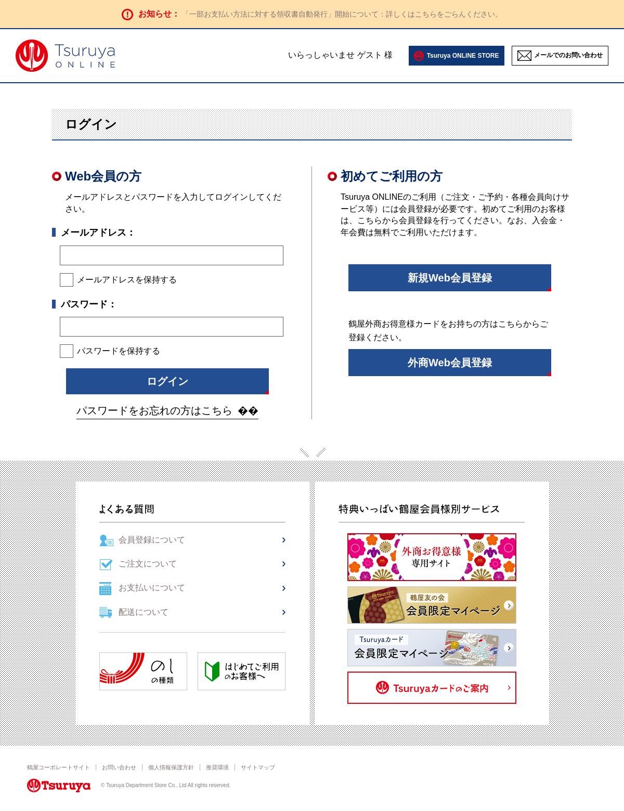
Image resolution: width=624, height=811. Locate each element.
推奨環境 (217, 767)
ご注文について (148, 563)
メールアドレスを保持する (127, 279)
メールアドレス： (98, 232)
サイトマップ (258, 767)
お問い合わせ (119, 767)
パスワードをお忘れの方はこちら (154, 410)
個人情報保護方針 (171, 767)
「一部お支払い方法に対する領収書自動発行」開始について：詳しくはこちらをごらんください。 (342, 14)
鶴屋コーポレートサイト (58, 767)
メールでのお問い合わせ (568, 55)
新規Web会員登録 (450, 278)
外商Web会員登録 (450, 362)
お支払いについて (152, 587)
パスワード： (89, 304)
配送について (143, 612)
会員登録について (152, 539)
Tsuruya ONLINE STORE (463, 55)
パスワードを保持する (118, 350)
